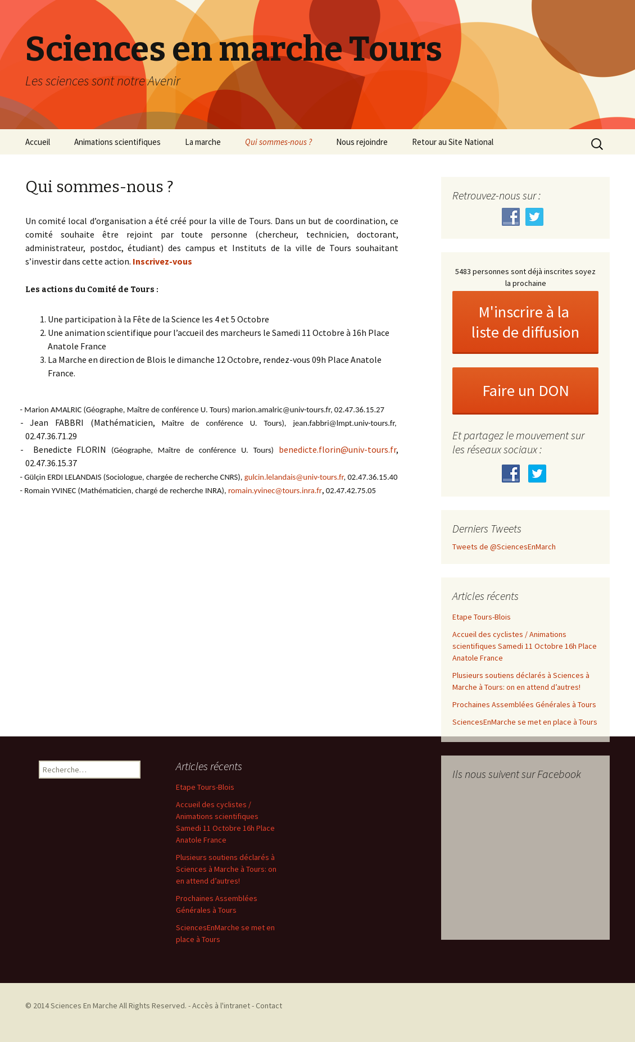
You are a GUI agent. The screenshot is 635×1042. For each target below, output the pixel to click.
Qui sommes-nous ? (278, 141)
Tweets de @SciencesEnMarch (504, 547)
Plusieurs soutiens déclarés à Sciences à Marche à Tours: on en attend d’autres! (226, 869)
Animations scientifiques (117, 141)
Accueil (37, 141)
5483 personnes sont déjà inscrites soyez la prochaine (525, 277)
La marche (203, 141)
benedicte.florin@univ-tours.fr (337, 449)
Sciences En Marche (85, 1005)
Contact (269, 1005)
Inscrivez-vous (162, 261)
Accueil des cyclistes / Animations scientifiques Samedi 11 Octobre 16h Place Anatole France (524, 646)
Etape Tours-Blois (481, 617)
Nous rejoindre (362, 141)
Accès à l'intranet (221, 1005)
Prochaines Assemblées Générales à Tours (524, 704)
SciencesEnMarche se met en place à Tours (524, 722)
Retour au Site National (452, 141)
